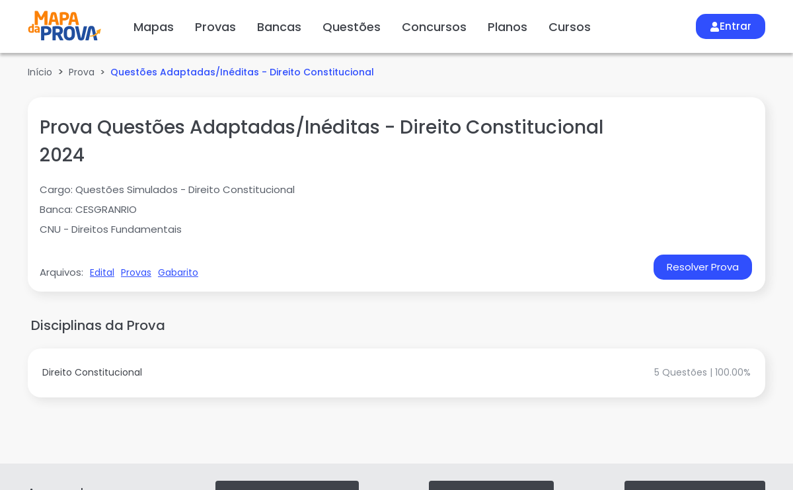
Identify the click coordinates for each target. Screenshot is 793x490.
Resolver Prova (703, 267)
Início (40, 72)
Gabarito (178, 272)
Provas (215, 27)
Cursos (569, 27)
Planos (507, 27)
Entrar (731, 26)
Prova (81, 72)
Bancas (279, 27)
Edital (102, 272)
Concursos (434, 27)
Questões (351, 27)
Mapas (153, 27)
